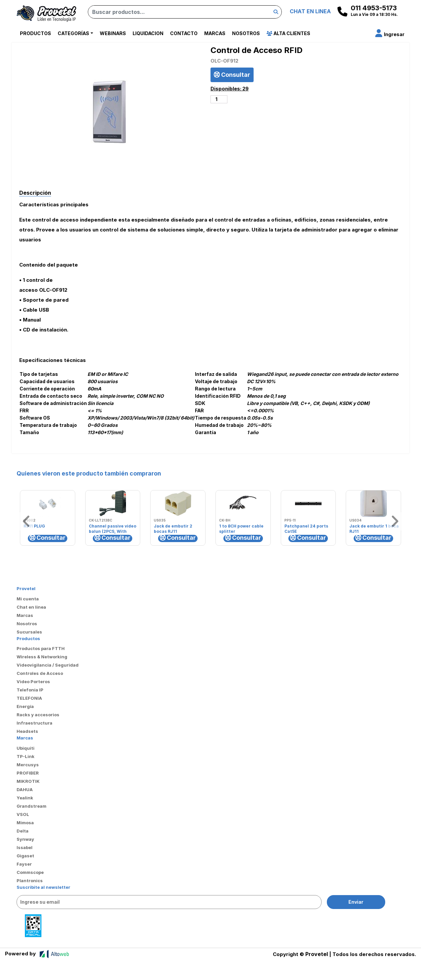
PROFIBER (28, 773)
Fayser (24, 864)
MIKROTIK (28, 781)
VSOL (23, 814)
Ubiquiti (25, 748)
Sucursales (29, 631)
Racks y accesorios (38, 714)
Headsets (27, 731)
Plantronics (30, 880)
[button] (389, 34)
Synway (25, 839)
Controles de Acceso (40, 673)
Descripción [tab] (35, 192)
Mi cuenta (28, 598)
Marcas (214, 33)
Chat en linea (31, 607)
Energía (25, 706)
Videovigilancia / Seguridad (48, 665)
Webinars (113, 33)
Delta (23, 831)
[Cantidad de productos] (218, 99)
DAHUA (25, 789)
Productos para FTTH (41, 648)
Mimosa (25, 822)
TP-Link (25, 756)
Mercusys (28, 764)
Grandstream (31, 806)
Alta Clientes (288, 33)
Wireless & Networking (42, 656)
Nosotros (246, 33)
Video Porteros (33, 681)
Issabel (24, 847)
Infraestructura (34, 723)
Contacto (184, 33)
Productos (35, 33)
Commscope (30, 872)
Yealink (25, 797)
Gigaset (25, 855)
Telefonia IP (30, 689)
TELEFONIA (29, 698)
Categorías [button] (73, 33)
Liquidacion (148, 33)
